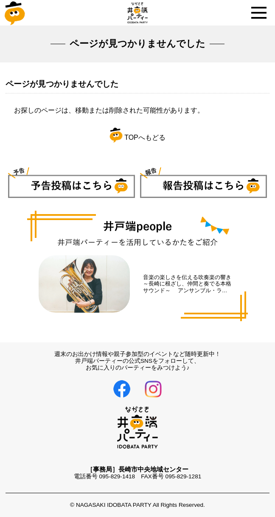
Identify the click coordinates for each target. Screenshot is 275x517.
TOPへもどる (137, 137)
